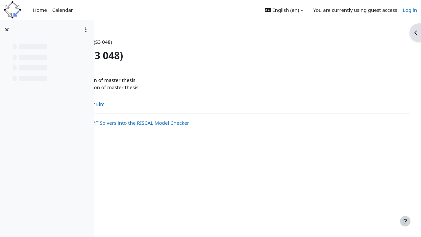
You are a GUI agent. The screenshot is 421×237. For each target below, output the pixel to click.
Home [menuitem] (40, 10)
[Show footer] (405, 221)
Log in (410, 10)
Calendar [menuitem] (62, 10)
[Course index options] (86, 29)
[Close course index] (7, 29)
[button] (284, 10)
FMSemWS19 (121, 42)
